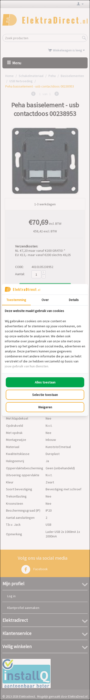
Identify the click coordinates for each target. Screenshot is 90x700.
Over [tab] (45, 300)
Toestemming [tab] (16, 300)
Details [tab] (74, 300)
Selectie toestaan (45, 395)
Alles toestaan (45, 382)
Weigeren (45, 407)
